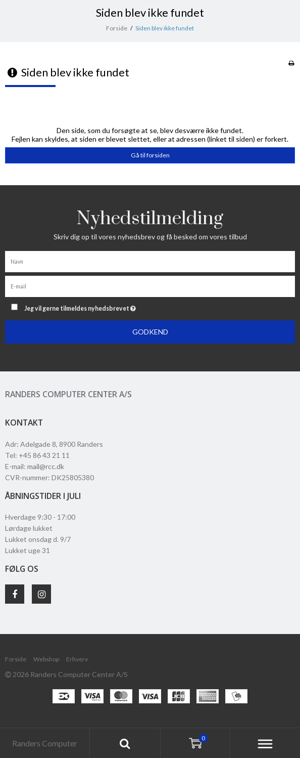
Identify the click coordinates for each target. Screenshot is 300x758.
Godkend (150, 331)
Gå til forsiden (150, 155)
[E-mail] (150, 285)
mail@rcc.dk (45, 466)
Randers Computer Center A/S (68, 394)
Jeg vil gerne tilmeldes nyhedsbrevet (105, 306)
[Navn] (150, 261)
